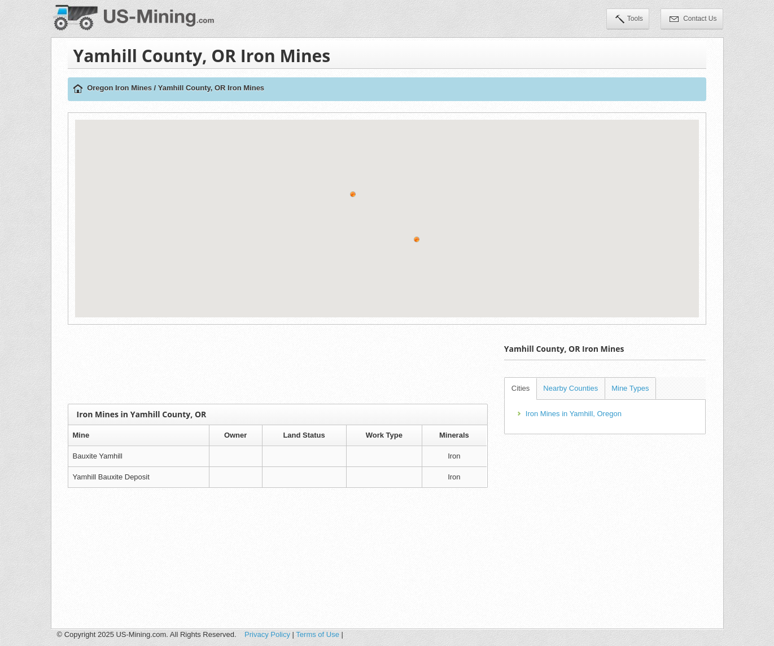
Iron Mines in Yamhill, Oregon (574, 413)
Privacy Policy (267, 634)
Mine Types (630, 388)
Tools (629, 20)
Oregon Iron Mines (119, 88)
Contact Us (693, 20)
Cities (520, 388)
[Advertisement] (277, 364)
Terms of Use (317, 634)
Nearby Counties (570, 388)
